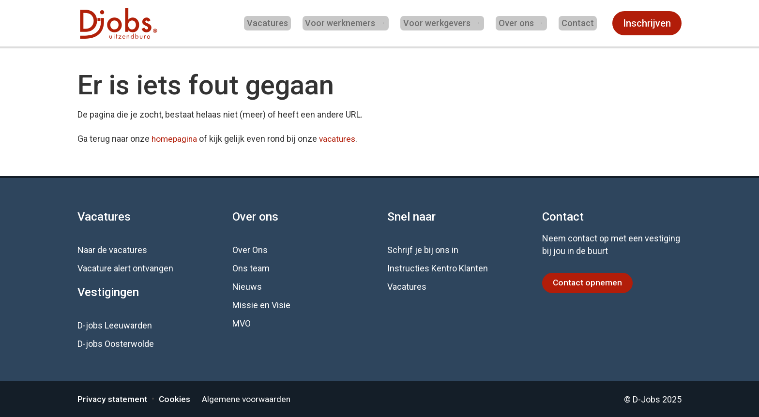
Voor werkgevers (442, 23)
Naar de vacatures (112, 250)
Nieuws (247, 287)
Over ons (520, 23)
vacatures (340, 139)
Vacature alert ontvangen (125, 268)
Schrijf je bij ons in (422, 250)
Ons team (251, 268)
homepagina (175, 139)
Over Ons (250, 250)
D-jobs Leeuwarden (114, 325)
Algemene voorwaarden (250, 399)
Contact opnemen (588, 283)
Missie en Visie (261, 305)
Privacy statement (113, 399)
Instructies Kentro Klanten (437, 268)
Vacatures (279, 23)
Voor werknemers (347, 23)
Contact (580, 23)
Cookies (177, 399)
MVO (241, 323)
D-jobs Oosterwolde (115, 344)
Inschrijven (647, 23)
